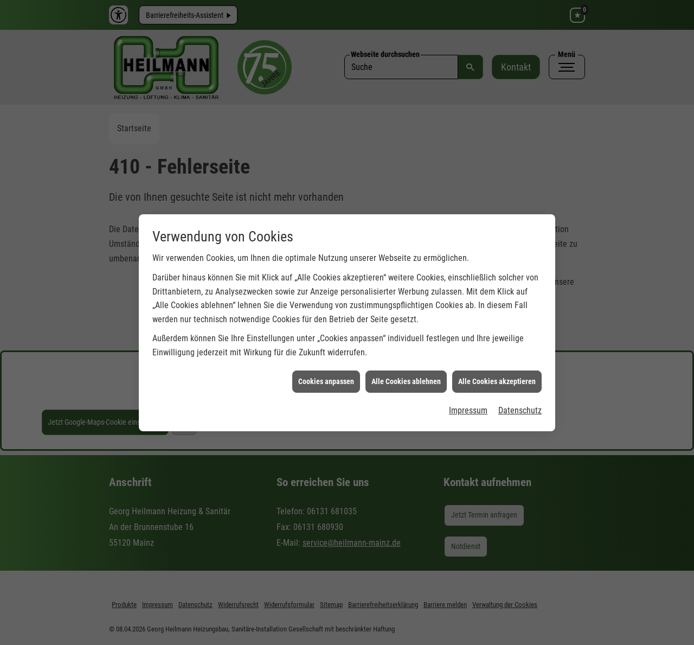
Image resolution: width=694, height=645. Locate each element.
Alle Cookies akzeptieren (497, 376)
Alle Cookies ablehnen (406, 376)
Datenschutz (520, 405)
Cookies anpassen (326, 376)
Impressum (468, 405)
